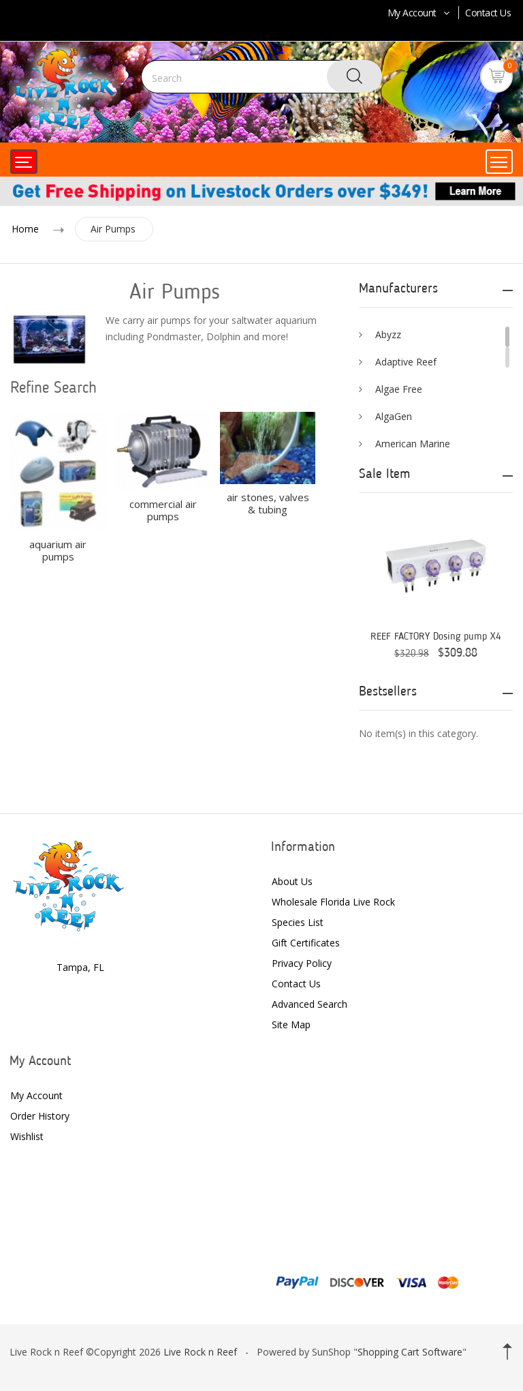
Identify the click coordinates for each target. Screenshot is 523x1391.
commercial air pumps (163, 510)
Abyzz (388, 334)
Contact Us (488, 12)
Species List (297, 922)
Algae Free (398, 389)
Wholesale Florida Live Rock (333, 901)
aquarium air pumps (57, 550)
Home (25, 228)
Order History (39, 1115)
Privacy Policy (302, 963)
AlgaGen (393, 416)
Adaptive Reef (406, 361)
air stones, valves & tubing (268, 503)
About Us (292, 881)
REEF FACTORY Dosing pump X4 (435, 637)
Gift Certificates (306, 942)
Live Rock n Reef (200, 1351)
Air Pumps (113, 228)
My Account (419, 12)
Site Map (291, 1024)
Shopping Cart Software (410, 1351)
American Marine (412, 443)
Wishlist (27, 1136)
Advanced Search (309, 1004)
